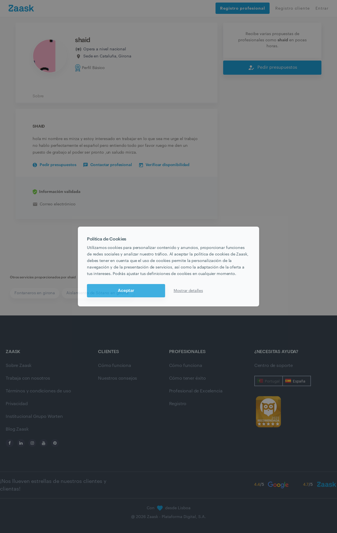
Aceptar (126, 291)
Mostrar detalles (188, 291)
